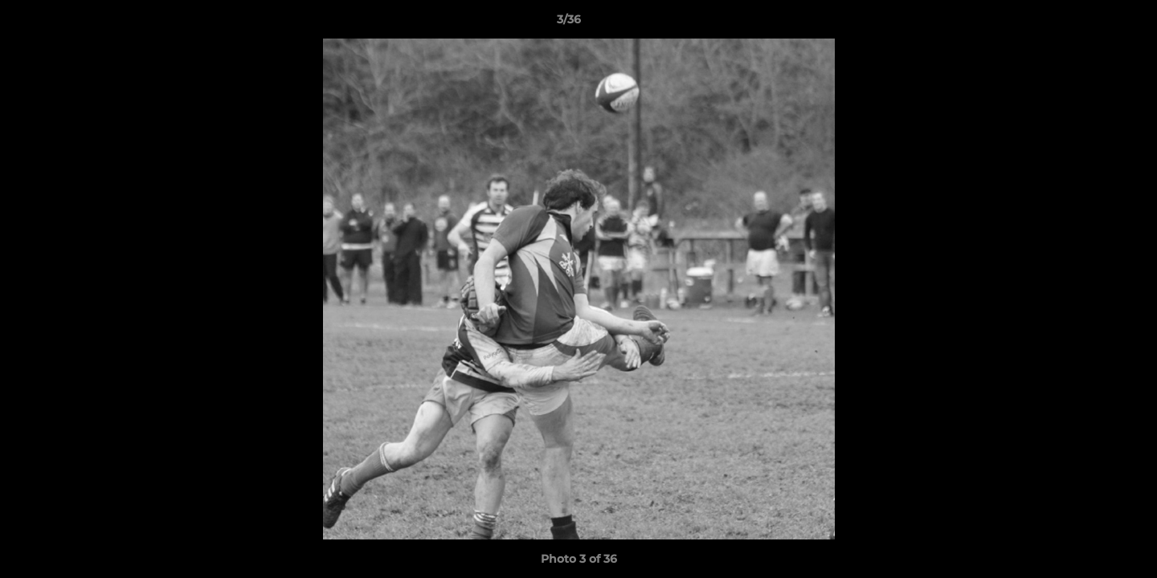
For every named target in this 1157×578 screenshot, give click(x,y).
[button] (1089, 23)
